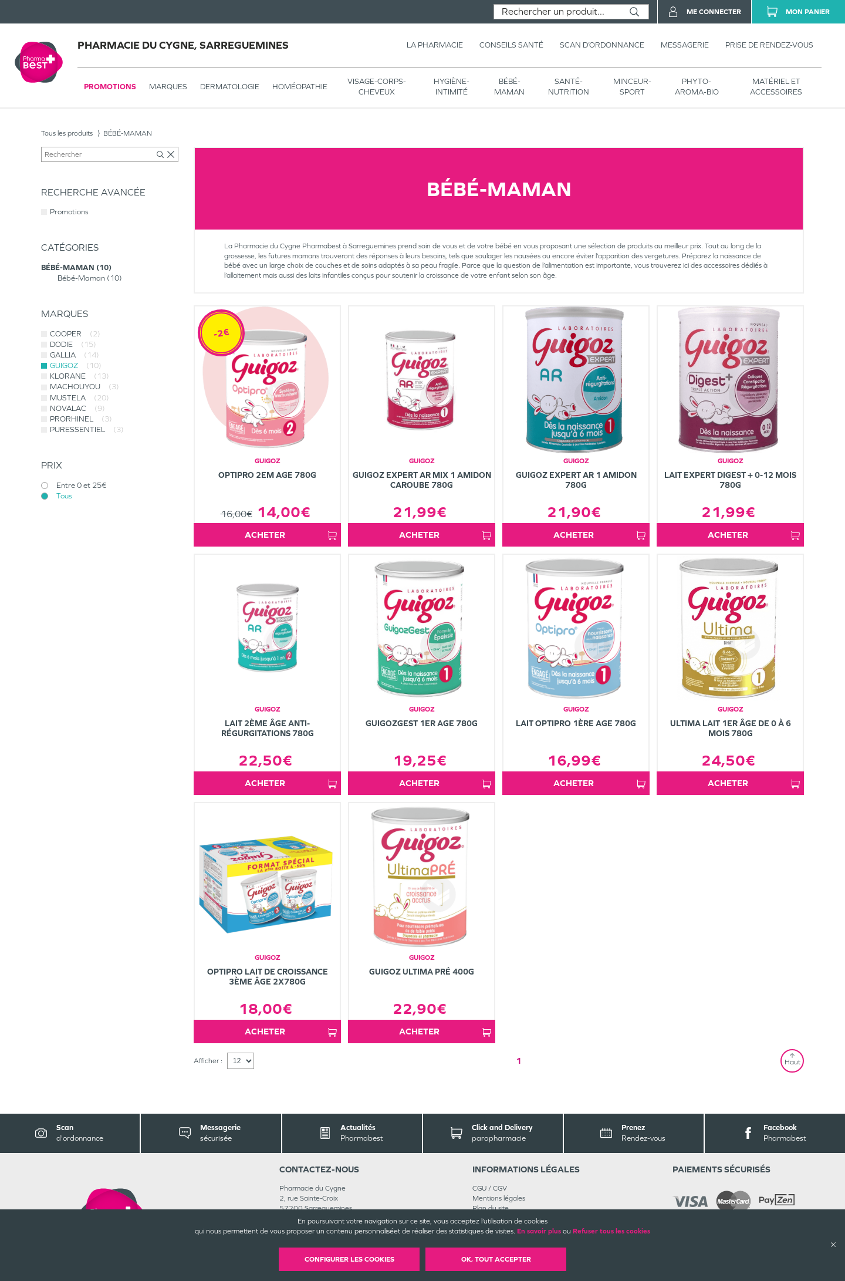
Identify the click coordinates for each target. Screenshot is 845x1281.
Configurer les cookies (349, 1259)
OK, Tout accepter (496, 1259)
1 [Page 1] (519, 1061)
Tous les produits (67, 133)
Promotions (110, 86)
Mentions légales (498, 1198)
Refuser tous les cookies (611, 1231)
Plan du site (490, 1208)
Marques (168, 86)
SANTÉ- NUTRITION (568, 86)
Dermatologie (229, 86)
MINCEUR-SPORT (632, 86)
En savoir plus (539, 1231)
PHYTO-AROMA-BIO (697, 86)
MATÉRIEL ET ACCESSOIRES (776, 86)
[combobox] (557, 12)
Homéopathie (299, 86)
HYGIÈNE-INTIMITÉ (451, 86)
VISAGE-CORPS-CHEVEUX (376, 86)
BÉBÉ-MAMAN (509, 86)
